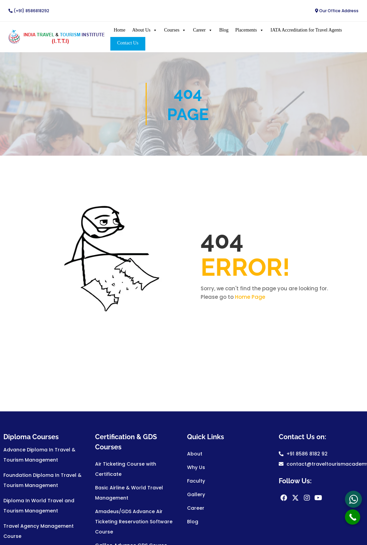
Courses (175, 30)
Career (202, 30)
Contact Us (127, 42)
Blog (223, 29)
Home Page (250, 296)
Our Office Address (337, 11)
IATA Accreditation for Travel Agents (305, 29)
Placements (249, 30)
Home (119, 29)
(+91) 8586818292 (28, 11)
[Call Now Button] (352, 517)
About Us (144, 30)
